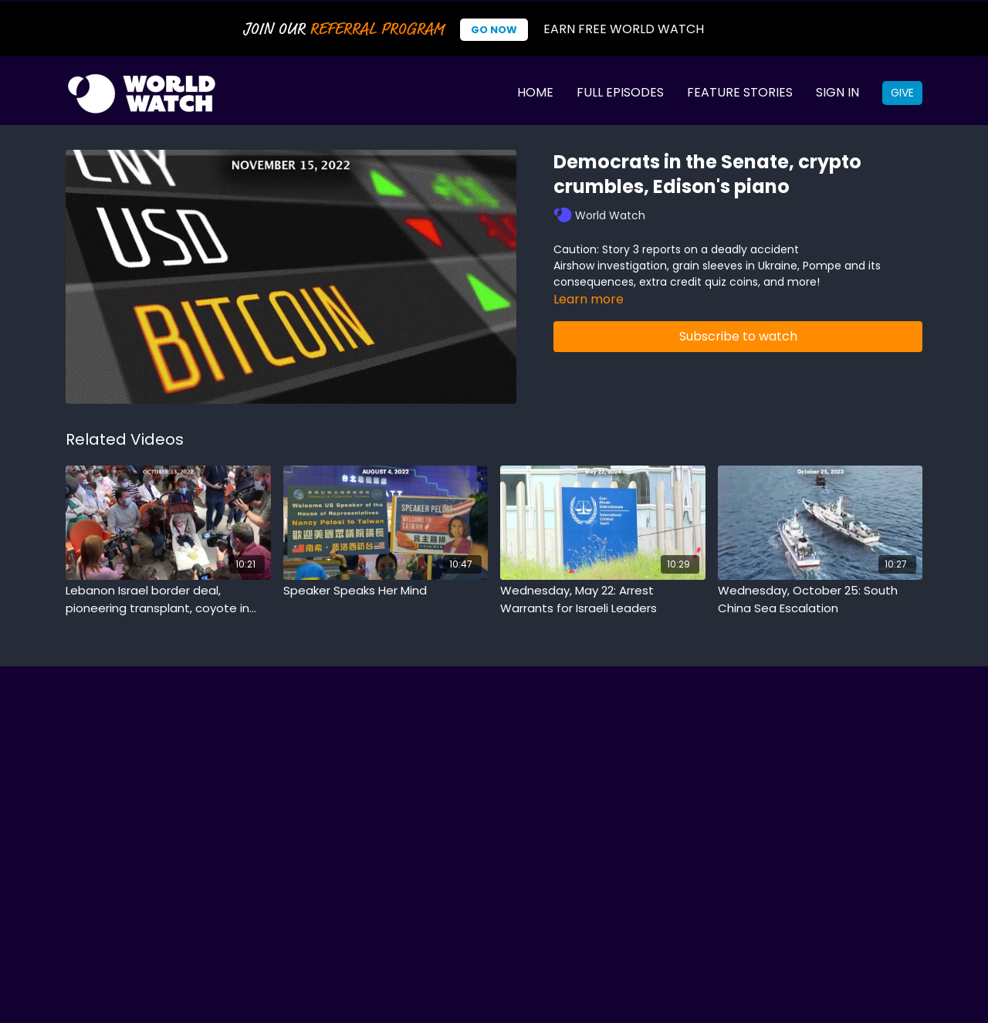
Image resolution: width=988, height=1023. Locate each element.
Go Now (494, 29)
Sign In (837, 92)
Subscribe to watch (738, 336)
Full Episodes (620, 92)
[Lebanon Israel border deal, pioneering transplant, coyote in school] (168, 599)
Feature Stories (740, 92)
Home (535, 92)
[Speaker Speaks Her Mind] (386, 591)
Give (902, 92)
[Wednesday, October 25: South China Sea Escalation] (820, 599)
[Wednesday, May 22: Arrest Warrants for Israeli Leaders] (602, 599)
